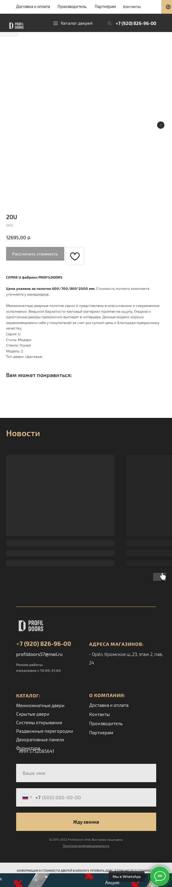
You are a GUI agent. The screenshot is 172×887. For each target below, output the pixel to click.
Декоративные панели (40, 739)
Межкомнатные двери (40, 705)
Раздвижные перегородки (44, 731)
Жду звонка (86, 822)
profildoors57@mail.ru (39, 654)
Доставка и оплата (33, 6)
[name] (86, 773)
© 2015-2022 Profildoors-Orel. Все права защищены (86, 839)
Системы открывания (39, 722)
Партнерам (105, 6)
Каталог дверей (77, 23)
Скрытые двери (32, 714)
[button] (86, 880)
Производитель (72, 6)
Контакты (131, 6)
